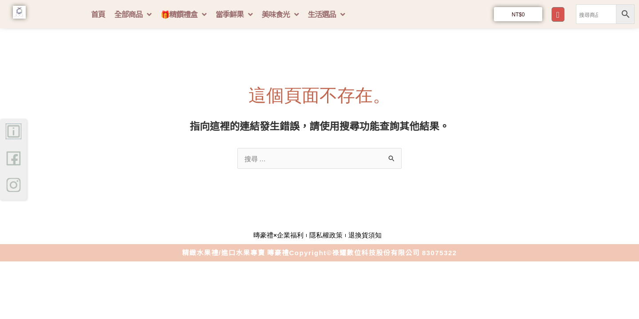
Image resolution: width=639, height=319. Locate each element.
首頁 (98, 13)
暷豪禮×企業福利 (278, 235)
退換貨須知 (365, 235)
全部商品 (132, 14)
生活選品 (326, 14)
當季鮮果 (233, 14)
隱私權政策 (326, 235)
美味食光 (279, 14)
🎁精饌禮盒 (183, 14)
